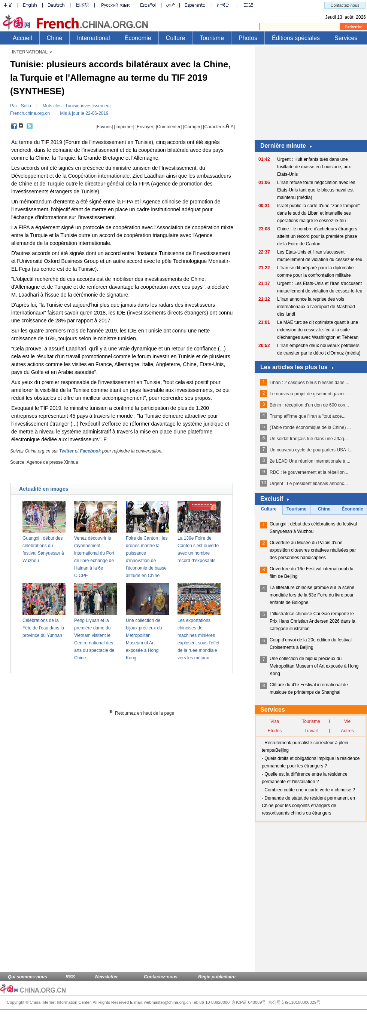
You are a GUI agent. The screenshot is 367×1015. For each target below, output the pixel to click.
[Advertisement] (135, 694)
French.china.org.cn (30, 113)
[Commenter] (169, 126)
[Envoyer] (145, 126)
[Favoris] (104, 126)
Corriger (192, 126)
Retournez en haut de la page (144, 713)
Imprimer (124, 126)
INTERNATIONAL (30, 52)
